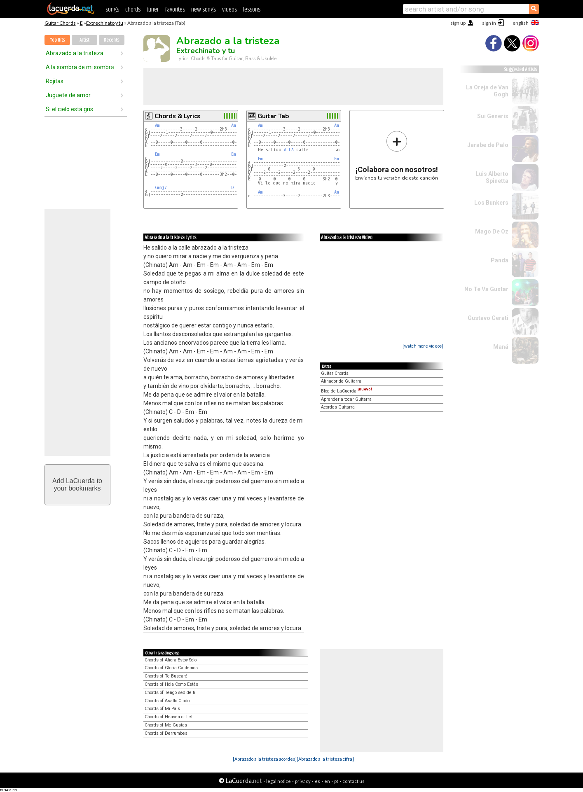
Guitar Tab (273, 116)
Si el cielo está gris (69, 109)
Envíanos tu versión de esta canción (396, 155)
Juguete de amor (68, 95)
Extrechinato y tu (104, 23)
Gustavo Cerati (488, 318)
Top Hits (57, 40)
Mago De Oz (491, 231)
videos (229, 10)
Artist (84, 40)
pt (336, 781)
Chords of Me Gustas (166, 725)
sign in (489, 23)
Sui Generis (492, 116)
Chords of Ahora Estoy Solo (171, 660)
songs (112, 10)
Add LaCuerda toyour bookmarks (77, 484)
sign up (458, 23)
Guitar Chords (60, 23)
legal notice (278, 781)
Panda (499, 260)
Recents (111, 40)
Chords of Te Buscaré (166, 676)
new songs (203, 10)
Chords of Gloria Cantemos (171, 668)
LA (291, 149)
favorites (175, 10)
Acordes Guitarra (338, 407)
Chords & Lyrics (177, 116)
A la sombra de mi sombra (80, 67)
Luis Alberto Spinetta (491, 177)
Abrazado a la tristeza (74, 53)
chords (132, 10)
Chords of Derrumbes (166, 733)
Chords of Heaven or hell (169, 717)
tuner (153, 10)
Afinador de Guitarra (341, 381)
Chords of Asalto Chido (167, 700)
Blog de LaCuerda (346, 391)
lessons (251, 10)
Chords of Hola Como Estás (171, 684)
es (317, 781)
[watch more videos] (423, 345)
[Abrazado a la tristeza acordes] (265, 759)
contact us (353, 781)
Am (157, 125)
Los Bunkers (491, 202)
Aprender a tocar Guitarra (346, 399)
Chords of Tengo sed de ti (170, 692)
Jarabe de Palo (487, 145)
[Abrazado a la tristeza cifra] (325, 759)
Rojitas (54, 81)
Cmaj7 (161, 187)
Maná (500, 346)
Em (157, 154)
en (327, 781)
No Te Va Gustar (486, 289)
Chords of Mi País (162, 708)
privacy (303, 781)
